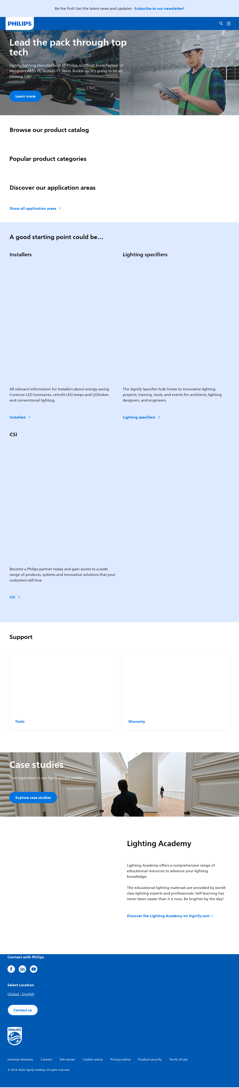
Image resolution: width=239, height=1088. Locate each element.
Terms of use (178, 1060)
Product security (150, 1060)
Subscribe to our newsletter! (159, 8)
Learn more (25, 96)
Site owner (67, 1060)
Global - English (20, 995)
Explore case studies (33, 797)
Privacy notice (120, 1060)
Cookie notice (93, 1060)
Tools (20, 721)
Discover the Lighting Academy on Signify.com (170, 916)
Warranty (136, 721)
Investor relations (20, 1060)
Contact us (23, 1010)
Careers (46, 1060)
